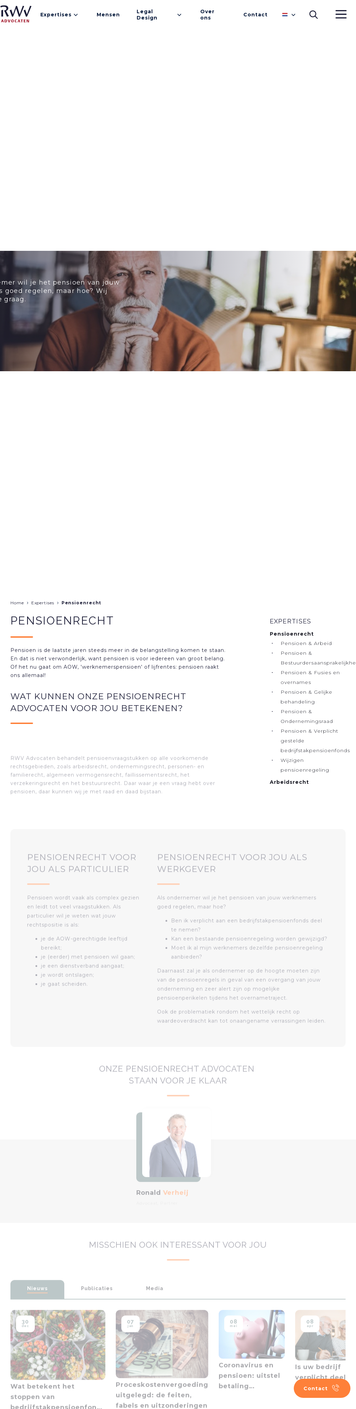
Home (17, 602)
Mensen (108, 14)
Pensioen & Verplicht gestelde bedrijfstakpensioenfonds (315, 741)
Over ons (207, 14)
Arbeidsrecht (289, 782)
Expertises (56, 14)
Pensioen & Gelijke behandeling (306, 697)
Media (154, 1297)
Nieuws (37, 1297)
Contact (255, 14)
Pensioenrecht (82, 602)
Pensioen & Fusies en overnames (310, 677)
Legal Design (147, 14)
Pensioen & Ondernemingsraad (307, 716)
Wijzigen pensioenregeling (305, 765)
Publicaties (97, 1297)
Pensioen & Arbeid (306, 643)
